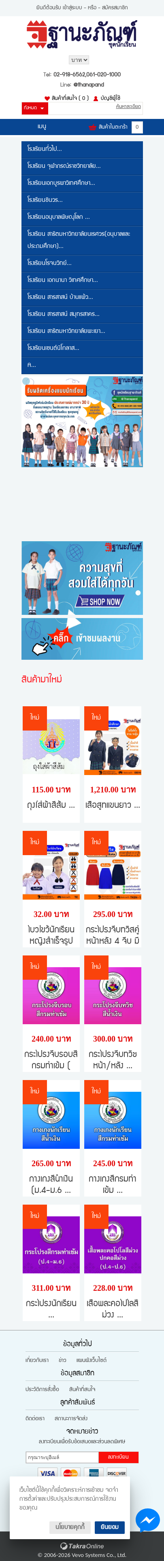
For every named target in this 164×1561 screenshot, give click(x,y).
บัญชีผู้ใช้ (110, 98)
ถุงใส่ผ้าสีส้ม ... (51, 806)
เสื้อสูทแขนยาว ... (112, 806)
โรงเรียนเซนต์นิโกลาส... (53, 348)
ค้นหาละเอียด (128, 107)
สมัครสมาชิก (115, 8)
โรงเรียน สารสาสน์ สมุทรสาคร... (64, 314)
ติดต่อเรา (35, 1419)
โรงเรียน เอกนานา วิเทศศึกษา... (63, 280)
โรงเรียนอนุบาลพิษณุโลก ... (59, 217)
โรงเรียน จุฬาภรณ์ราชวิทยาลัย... (64, 166)
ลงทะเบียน (118, 1457)
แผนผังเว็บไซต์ (91, 1360)
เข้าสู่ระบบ (72, 8)
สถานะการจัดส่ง (71, 1419)
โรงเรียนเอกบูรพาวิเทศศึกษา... (61, 183)
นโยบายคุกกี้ (70, 1527)
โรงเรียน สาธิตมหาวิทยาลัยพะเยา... (66, 331)
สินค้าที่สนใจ (70, 98)
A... (32, 365)
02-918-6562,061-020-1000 (87, 75)
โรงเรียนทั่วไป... (45, 149)
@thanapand (88, 85)
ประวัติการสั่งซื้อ (42, 1389)
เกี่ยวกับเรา (37, 1360)
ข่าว (62, 1360)
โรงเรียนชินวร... (45, 200)
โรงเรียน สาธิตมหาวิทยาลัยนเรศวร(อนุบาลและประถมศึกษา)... (79, 240)
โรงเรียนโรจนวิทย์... (50, 263)
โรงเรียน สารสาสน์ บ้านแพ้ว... (60, 297)
